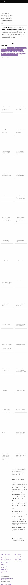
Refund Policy (18, 559)
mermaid (3, 175)
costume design (4, 132)
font (6, 106)
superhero (23, 174)
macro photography (8, 280)
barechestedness (18, 409)
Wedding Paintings (5, 561)
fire (21, 152)
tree (8, 260)
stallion (23, 324)
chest (16, 109)
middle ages (23, 217)
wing (25, 433)
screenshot (3, 457)
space (23, 152)
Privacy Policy (18, 556)
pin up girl (7, 349)
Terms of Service (18, 557)
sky (4, 172)
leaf (16, 455)
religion (21, 218)
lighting (3, 106)
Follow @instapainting (6, 584)
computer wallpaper (8, 282)
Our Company (18, 554)
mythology (7, 109)
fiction (17, 175)
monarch (18, 217)
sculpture (8, 151)
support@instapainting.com (7, 578)
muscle (23, 409)
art (5, 106)
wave (6, 175)
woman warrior (4, 347)
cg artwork (19, 106)
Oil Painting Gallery (5, 554)
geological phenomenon (20, 433)
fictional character (19, 172)
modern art (23, 240)
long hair (22, 106)
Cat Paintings (4, 567)
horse (18, 280)
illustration (4, 110)
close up (3, 280)
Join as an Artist (4, 572)
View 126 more (21, 54)
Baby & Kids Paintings (6, 559)
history (24, 218)
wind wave (7, 174)
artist (4, 129)
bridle (9, 368)
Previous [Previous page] (4, 57)
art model (17, 410)
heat (16, 151)
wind (10, 218)
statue (7, 152)
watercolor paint (6, 240)
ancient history (18, 132)
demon (17, 434)
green (17, 453)
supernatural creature (5, 348)
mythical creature (19, 197)
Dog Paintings (4, 566)
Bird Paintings (4, 571)
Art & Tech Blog (18, 561)
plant (18, 455)
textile (17, 129)
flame (18, 151)
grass (20, 456)
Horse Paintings (4, 569)
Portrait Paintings (5, 557)
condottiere (18, 325)
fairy (10, 348)
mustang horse (8, 370)
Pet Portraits (3, 556)
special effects (8, 457)
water (3, 172)
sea (23, 198)
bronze (6, 153)
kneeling (6, 129)
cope (16, 221)
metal (9, 153)
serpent (3, 282)
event (9, 106)
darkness (23, 345)
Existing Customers (5, 579)
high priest (23, 220)
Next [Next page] (8, 57)
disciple (4, 303)
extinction (20, 434)
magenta (3, 109)
